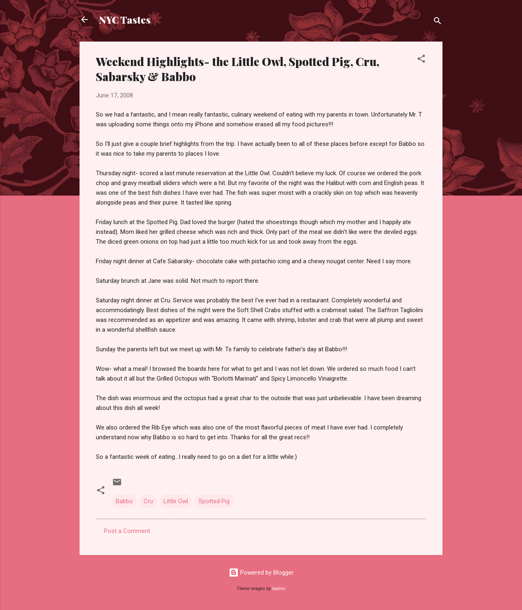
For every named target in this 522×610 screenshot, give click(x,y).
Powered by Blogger (261, 572)
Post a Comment (127, 531)
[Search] (437, 22)
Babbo (124, 501)
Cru (148, 501)
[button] (421, 60)
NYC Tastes (124, 19)
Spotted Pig (214, 501)
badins (278, 588)
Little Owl (176, 501)
